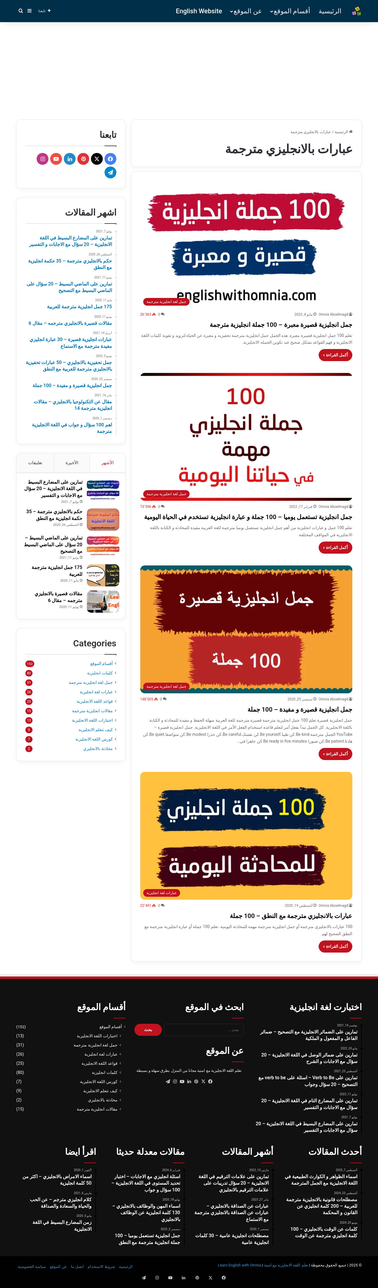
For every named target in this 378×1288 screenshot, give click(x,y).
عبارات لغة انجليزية (96, 704)
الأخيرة (72, 462)
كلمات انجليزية (100, 685)
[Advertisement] (189, 69)
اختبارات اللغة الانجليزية (92, 732)
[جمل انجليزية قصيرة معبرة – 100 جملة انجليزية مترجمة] (246, 244)
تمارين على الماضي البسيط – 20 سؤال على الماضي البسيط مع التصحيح (52, 553)
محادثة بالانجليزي (98, 760)
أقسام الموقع (292, 11)
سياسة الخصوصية (32, 1277)
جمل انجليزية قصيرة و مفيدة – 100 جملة (278, 719)
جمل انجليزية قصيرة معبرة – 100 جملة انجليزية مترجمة (250, 324)
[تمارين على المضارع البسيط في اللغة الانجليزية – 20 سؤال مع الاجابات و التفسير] (100, 493)
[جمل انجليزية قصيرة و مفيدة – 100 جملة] (246, 640)
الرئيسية (330, 11)
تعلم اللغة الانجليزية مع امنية (286, 1276)
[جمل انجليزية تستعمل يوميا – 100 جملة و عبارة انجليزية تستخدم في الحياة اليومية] (246, 437)
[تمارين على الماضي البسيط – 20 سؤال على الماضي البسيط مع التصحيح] (100, 555)
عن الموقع (248, 11)
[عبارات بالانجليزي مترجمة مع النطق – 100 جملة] (246, 846)
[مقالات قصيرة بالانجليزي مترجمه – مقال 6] (100, 611)
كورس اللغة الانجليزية (94, 751)
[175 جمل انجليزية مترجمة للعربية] (100, 585)
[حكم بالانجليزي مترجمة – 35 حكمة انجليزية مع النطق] (100, 529)
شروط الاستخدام (101, 1277)
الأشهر (108, 462)
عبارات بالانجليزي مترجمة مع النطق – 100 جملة (265, 925)
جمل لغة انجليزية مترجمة (91, 694)
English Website (199, 11)
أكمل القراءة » (335, 355)
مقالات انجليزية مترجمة (92, 722)
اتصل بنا (77, 1277)
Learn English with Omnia (239, 1276)
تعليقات (35, 462)
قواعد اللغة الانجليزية (95, 713)
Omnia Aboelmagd (333, 314)
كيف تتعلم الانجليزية (96, 741)
